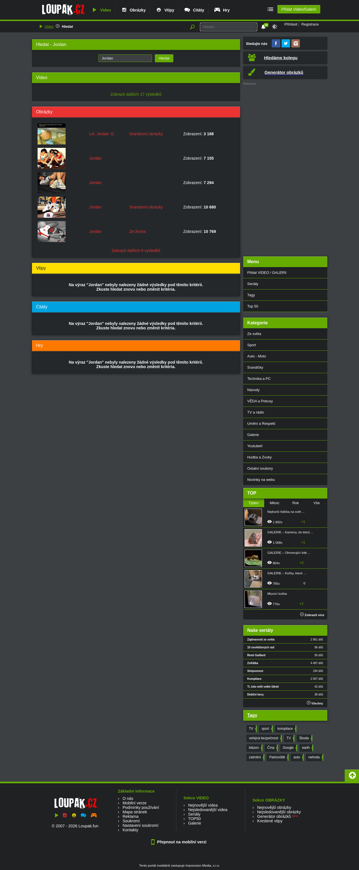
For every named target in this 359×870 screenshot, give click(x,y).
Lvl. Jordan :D (101, 134)
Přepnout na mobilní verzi (179, 842)
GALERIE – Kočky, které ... (286, 573)
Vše (317, 503)
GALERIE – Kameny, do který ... (290, 532)
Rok (295, 503)
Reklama (131, 816)
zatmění (256, 757)
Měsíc (275, 503)
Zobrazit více (312, 615)
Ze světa (254, 334)
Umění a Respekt (261, 423)
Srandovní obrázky (146, 134)
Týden (253, 503)
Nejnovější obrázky (274, 807)
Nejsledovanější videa (207, 809)
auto (297, 757)
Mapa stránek (135, 812)
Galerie (253, 435)
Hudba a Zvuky (259, 457)
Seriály (253, 284)
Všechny (315, 703)
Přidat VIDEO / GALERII (267, 272)
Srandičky (255, 367)
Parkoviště (278, 757)
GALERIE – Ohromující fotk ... (288, 552)
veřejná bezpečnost (265, 738)
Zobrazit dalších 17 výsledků (136, 94)
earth (307, 748)
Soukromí (131, 821)
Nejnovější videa (203, 805)
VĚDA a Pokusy (260, 401)
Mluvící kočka (277, 593)
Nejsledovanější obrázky (279, 812)
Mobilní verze (135, 803)
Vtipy (164, 10)
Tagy (251, 295)
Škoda (305, 738)
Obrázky (133, 10)
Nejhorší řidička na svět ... (285, 511)
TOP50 (194, 818)
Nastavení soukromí (140, 825)
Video (101, 10)
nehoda (315, 757)
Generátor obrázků (274, 816)
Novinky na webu (261, 480)
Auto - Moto (256, 356)
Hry (222, 10)
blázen (255, 748)
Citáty (194, 10)
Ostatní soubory (260, 468)
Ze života (137, 231)
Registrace (310, 24)
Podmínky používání (141, 807)
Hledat (67, 26)
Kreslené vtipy (269, 821)
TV (252, 729)
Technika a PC (259, 379)
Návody (253, 390)
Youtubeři (255, 446)
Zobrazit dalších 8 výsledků (136, 250)
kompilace (286, 729)
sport (267, 729)
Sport (251, 345)
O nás (128, 798)
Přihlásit (290, 24)
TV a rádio (255, 412)
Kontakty (130, 830)
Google (289, 748)
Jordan (95, 158)
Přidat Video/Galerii (298, 9)
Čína (272, 748)
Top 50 (252, 306)
